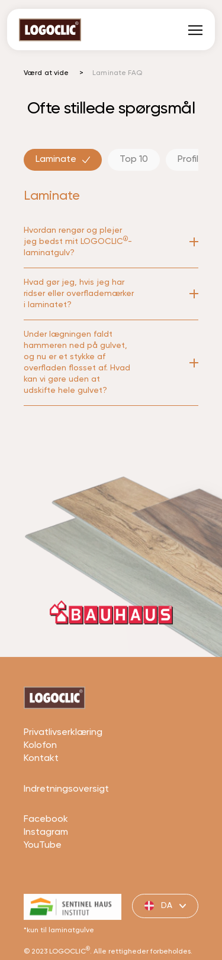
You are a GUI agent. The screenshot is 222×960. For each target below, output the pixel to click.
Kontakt (41, 784)
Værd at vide (46, 73)
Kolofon (40, 771)
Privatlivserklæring (63, 758)
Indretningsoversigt (66, 814)
